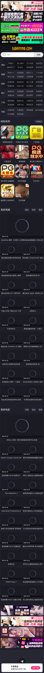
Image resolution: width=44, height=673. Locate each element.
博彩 (3, 65)
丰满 (27, 410)
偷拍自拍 (20, 82)
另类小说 (20, 105)
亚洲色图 (20, 91)
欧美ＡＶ (30, 72)
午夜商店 (20, 110)
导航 (3, 111)
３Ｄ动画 (39, 72)
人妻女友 (30, 101)
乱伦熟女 (30, 86)
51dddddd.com (22, 48)
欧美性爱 (39, 82)
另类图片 (39, 95)
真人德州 (20, 63)
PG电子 (11, 63)
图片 (3, 93)
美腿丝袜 (11, 95)
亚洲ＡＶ (11, 72)
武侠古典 (39, 101)
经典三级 (20, 86)
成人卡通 (30, 82)
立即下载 (35, 668)
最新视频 (5, 209)
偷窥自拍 (11, 91)
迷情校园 (11, 105)
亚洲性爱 (11, 82)
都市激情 (11, 101)
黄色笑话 (30, 105)
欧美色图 (30, 91)
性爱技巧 (39, 105)
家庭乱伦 (20, 101)
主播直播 (30, 76)
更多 (40, 210)
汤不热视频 (39, 110)
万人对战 (30, 63)
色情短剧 (20, 114)
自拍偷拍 (20, 72)
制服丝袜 (11, 86)
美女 (27, 210)
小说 (3, 102)
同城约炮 (11, 110)
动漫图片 (39, 91)
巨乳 (33, 210)
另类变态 (39, 86)
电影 (3, 83)
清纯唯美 (20, 95)
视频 (3, 74)
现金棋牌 (30, 67)
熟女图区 (30, 95)
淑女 (33, 410)
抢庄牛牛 (39, 67)
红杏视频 (11, 114)
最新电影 (5, 409)
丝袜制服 (20, 76)
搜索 (38, 55)
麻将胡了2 (11, 67)
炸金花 (20, 67)
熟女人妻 (11, 76)
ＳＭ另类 (39, 76)
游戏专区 (39, 63)
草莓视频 (30, 110)
